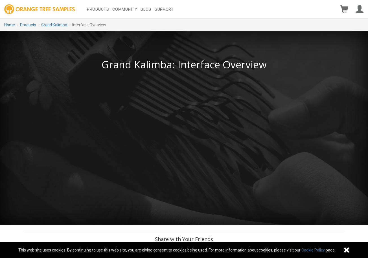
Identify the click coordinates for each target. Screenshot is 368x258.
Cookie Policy (313, 250)
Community (124, 9)
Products (98, 9)
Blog (146, 9)
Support (164, 9)
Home (9, 25)
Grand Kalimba (54, 25)
